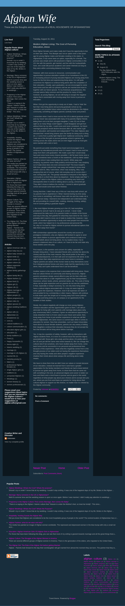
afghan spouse (12, 304)
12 (99, 87)
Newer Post (39, 468)
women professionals (15, 385)
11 (99, 61)
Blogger (73, 598)
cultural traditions (13, 324)
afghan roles (11, 301)
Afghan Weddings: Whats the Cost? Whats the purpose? (16, 56)
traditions (10, 373)
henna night (11, 344)
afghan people (12, 295)
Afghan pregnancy (14, 298)
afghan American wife (15, 248)
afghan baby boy (13, 251)
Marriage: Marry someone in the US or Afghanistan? (17, 76)
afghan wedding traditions (16, 307)
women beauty (12, 382)
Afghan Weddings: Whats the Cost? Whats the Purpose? (16, 118)
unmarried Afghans (14, 376)
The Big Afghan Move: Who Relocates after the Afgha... (109, 72)
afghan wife (11, 312)
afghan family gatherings (16, 270)
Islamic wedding (13, 347)
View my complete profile (14, 442)
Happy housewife (13, 341)
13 (99, 90)
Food (9, 338)
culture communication (15, 327)
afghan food (11, 281)
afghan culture (12, 262)
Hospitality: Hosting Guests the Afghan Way (16, 139)
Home (62, 468)
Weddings (10, 379)
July (101, 64)
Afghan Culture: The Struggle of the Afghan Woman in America (15, 202)
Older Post (83, 468)
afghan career (12, 260)
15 (99, 94)
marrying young (13, 359)
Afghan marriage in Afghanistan (14, 291)
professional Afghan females (109, 588)
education (10, 333)
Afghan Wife (30, 18)
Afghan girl (11, 284)
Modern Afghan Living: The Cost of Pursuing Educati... (109, 80)
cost (8, 321)
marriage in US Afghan (15, 353)
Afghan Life (11, 287)
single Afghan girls (14, 370)
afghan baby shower (14, 254)
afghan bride (11, 257)
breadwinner (11, 318)
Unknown (11, 438)
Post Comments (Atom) (53, 473)
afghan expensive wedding (96, 572)
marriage (10, 350)
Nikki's (9, 362)
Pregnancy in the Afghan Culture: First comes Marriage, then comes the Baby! (16, 98)
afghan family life (13, 276)
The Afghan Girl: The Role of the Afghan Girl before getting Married (17, 223)
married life (11, 356)
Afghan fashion (12, 278)
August (103, 67)
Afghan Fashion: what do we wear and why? (16, 160)
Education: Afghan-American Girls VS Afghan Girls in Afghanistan (17, 180)
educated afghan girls (15, 330)
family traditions (13, 336)
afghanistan (11, 315)
